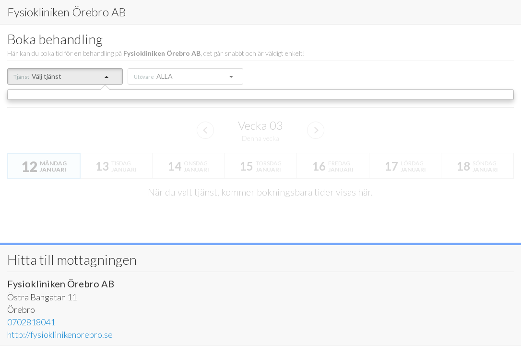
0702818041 (31, 322)
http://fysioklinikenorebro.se (60, 334)
